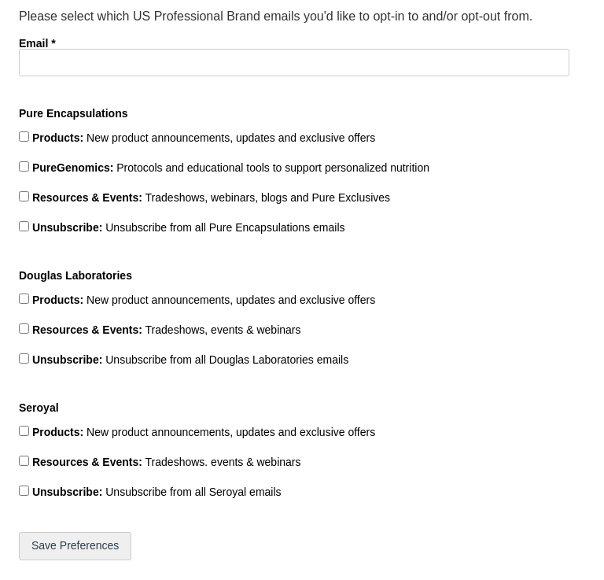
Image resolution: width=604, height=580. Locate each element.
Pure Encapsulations (73, 113)
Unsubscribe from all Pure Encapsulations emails (187, 227)
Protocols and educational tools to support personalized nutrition (229, 167)
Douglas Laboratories (75, 275)
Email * (37, 43)
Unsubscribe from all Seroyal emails (155, 492)
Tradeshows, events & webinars (165, 329)
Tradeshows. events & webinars (165, 462)
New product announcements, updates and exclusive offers (202, 137)
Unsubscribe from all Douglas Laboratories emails (188, 359)
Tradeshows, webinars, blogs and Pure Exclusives (209, 197)
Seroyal (39, 407)
